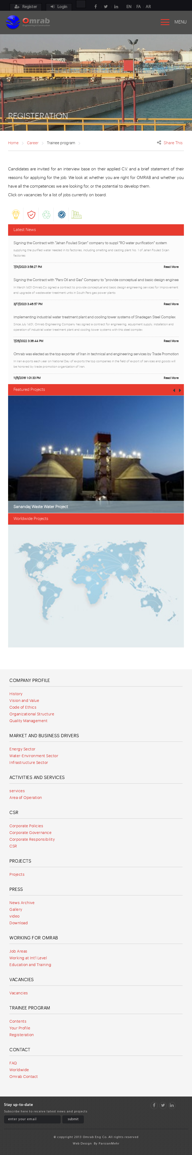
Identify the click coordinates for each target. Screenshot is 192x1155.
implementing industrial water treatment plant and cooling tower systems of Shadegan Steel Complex (94, 317)
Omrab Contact (23, 1077)
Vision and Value (24, 701)
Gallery (15, 910)
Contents (17, 1021)
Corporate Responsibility (32, 840)
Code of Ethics (22, 707)
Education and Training (30, 965)
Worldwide (19, 1070)
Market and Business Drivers (44, 736)
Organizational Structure (31, 714)
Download (18, 923)
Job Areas (18, 951)
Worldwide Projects (30, 519)
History (16, 694)
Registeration (21, 1035)
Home (13, 143)
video (14, 916)
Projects (20, 861)
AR (148, 7)
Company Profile (29, 680)
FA (138, 7)
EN (128, 7)
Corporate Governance (30, 833)
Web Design (82, 1143)
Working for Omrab (33, 938)
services (17, 791)
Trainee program (29, 1008)
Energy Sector (22, 749)
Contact (19, 1050)
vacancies (33, 195)
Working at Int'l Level (28, 958)
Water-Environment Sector (33, 756)
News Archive (22, 903)
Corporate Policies (26, 826)
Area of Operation (25, 798)
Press (16, 889)
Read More (171, 267)
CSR (14, 813)
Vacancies (21, 980)
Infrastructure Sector (28, 763)
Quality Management (28, 721)
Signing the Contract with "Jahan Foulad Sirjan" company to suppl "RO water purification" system (90, 243)
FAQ (13, 1063)
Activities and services (37, 777)
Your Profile (19, 1028)
